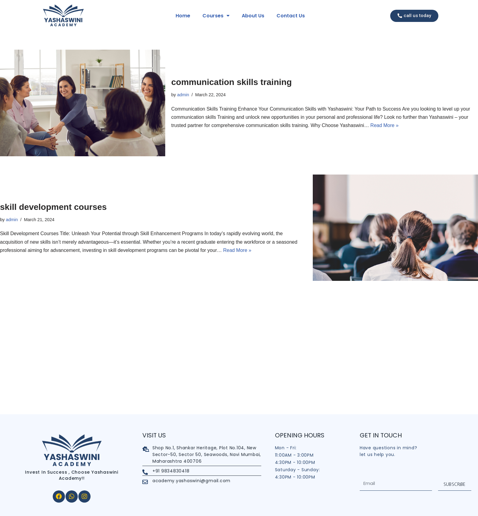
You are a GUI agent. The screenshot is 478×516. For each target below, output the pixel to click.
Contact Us (290, 15)
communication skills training (231, 82)
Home (183, 15)
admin (183, 94)
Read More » (384, 125)
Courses (216, 15)
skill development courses (53, 207)
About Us (253, 15)
